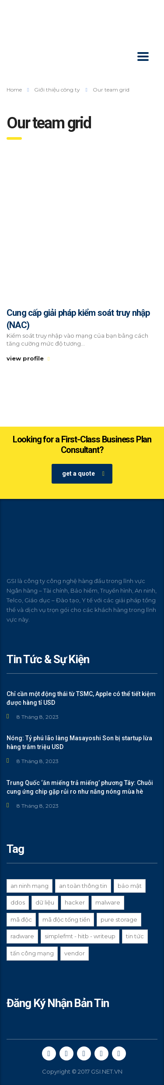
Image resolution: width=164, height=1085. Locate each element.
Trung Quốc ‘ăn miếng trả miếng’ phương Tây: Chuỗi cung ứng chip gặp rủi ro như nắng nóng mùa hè (80, 787)
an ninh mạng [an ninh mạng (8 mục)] (29, 885)
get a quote (83, 473)
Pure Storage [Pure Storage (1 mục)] (119, 919)
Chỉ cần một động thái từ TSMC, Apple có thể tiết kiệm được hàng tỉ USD (81, 698)
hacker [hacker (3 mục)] (75, 902)
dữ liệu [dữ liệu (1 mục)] (44, 902)
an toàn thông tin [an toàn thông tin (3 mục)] (83, 885)
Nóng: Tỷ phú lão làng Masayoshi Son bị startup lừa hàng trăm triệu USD (79, 742)
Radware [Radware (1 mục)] (22, 936)
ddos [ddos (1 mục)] (17, 902)
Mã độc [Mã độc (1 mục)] (21, 919)
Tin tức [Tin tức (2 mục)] (135, 936)
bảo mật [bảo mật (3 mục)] (130, 885)
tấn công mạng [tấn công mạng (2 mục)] (32, 953)
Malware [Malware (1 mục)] (107, 902)
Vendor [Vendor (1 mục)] (74, 953)
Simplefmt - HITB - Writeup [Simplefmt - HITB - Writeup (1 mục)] (80, 936)
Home (14, 89)
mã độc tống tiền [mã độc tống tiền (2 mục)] (66, 919)
